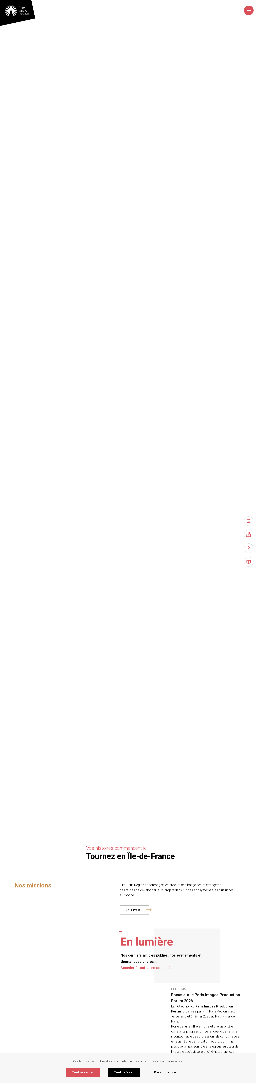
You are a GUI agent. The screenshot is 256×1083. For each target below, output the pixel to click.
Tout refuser (124, 1072)
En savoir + (137, 910)
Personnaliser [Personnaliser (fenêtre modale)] (165, 1072)
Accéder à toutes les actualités (147, 968)
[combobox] (170, 11)
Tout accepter (83, 1072)
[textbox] (170, 11)
